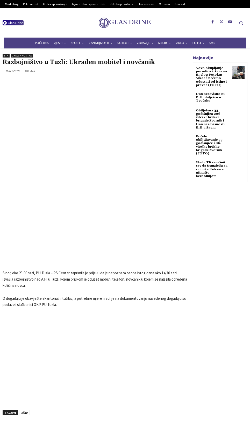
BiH (6, 56)
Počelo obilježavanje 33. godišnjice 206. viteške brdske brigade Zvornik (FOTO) (210, 144)
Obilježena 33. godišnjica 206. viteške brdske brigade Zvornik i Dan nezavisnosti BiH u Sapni (210, 119)
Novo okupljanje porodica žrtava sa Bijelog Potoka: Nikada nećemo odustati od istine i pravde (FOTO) (211, 76)
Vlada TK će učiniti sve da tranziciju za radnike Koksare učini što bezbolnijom (211, 169)
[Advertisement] (95, 309)
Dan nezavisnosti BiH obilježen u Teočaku (210, 97)
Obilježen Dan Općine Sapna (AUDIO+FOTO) (146, 375)
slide (24, 358)
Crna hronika (22, 56)
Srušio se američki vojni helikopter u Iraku (42, 375)
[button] (240, 22)
